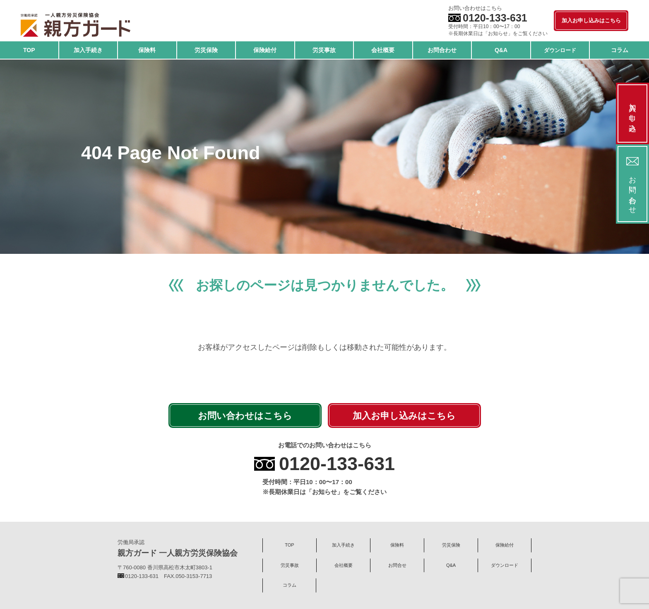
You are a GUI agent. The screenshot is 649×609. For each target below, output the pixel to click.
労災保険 (451, 544)
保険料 (397, 544)
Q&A (451, 565)
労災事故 (290, 565)
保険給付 (504, 544)
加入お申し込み (632, 113)
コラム (289, 585)
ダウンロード (504, 565)
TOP (289, 544)
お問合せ (397, 565)
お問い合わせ (632, 184)
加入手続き (343, 544)
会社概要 (343, 565)
